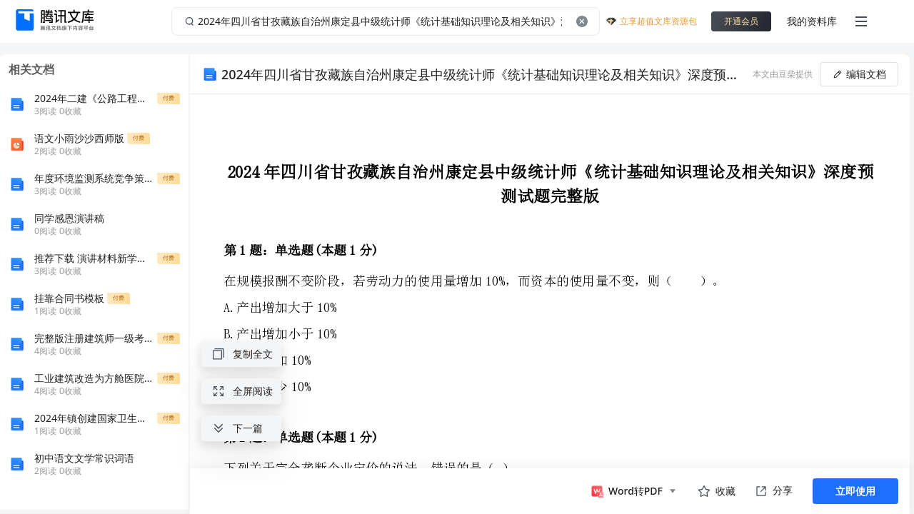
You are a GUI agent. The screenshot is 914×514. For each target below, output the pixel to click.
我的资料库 (812, 21)
